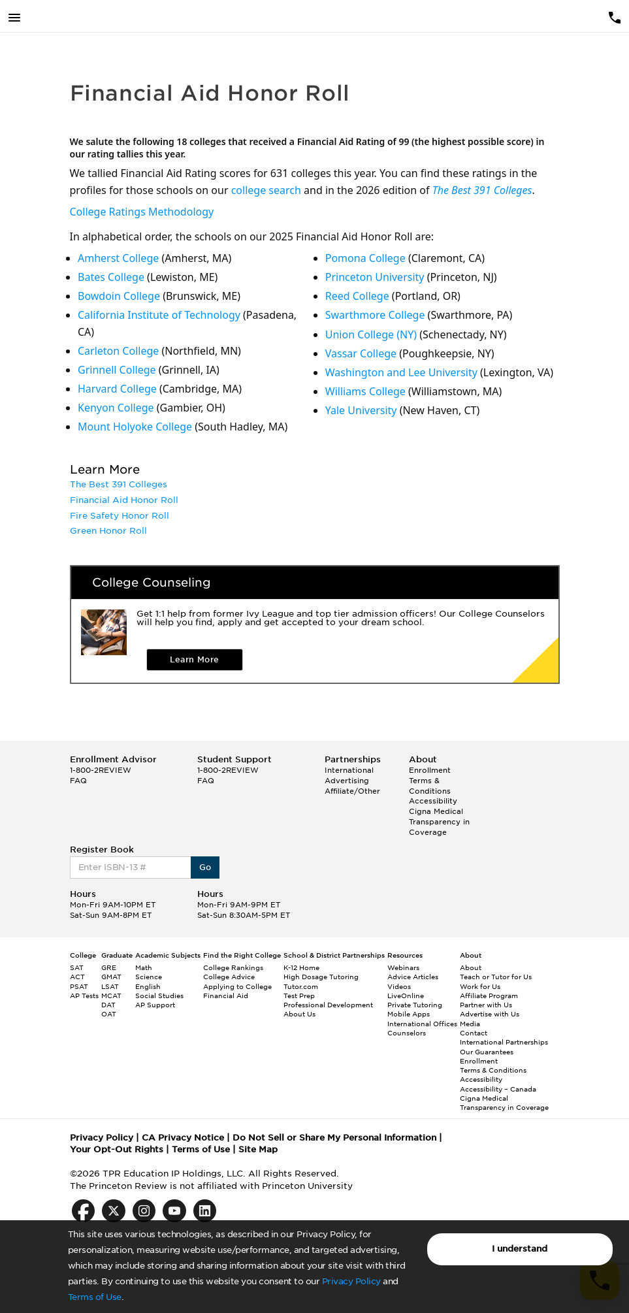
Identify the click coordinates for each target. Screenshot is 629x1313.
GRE (108, 967)
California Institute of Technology (159, 315)
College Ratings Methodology (142, 211)
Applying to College (237, 986)
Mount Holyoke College (135, 426)
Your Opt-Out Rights (116, 1149)
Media (470, 1024)
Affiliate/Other (352, 791)
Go (205, 867)
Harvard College (117, 388)
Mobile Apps (408, 1014)
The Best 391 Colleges (482, 190)
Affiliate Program (489, 995)
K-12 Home (301, 967)
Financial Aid (225, 995)
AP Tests (84, 995)
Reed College (357, 296)
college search (266, 190)
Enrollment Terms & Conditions (430, 780)
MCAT (111, 995)
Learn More (194, 659)
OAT (108, 1014)
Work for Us (480, 986)
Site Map (258, 1149)
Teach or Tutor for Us (496, 977)
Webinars (403, 967)
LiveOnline (405, 995)
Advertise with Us (489, 1014)
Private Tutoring (414, 1005)
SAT (77, 967)
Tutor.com (300, 986)
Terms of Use (94, 1297)
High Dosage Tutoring (321, 977)
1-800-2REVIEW (100, 770)
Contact (473, 1033)
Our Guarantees (486, 1052)
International (349, 770)
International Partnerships (504, 1042)
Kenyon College (116, 407)
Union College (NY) (371, 334)
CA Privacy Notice (183, 1138)
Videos (399, 986)
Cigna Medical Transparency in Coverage (439, 821)
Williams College (365, 391)
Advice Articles (412, 977)
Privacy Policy (351, 1281)
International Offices (422, 1024)
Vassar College (360, 353)
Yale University (361, 410)
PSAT (79, 986)
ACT (77, 977)
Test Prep (299, 995)
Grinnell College (117, 370)
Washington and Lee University (401, 372)
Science (148, 977)
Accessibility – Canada (498, 1089)
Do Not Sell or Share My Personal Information (334, 1138)
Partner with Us (486, 1005)
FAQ (78, 780)
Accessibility (433, 800)
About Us (299, 1014)
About (470, 967)
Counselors (406, 1033)
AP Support (155, 1005)
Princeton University (375, 277)
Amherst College (118, 258)
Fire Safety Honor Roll (119, 516)
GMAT (111, 977)
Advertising (347, 780)
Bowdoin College (119, 296)
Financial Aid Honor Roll (124, 500)
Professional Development (328, 1005)
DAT (108, 1005)
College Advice (229, 977)
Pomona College (365, 258)
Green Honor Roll (108, 531)
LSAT (110, 986)
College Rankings (233, 967)
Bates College (111, 277)
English (148, 986)
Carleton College (118, 351)
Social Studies (159, 995)
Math (143, 967)
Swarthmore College (375, 315)
